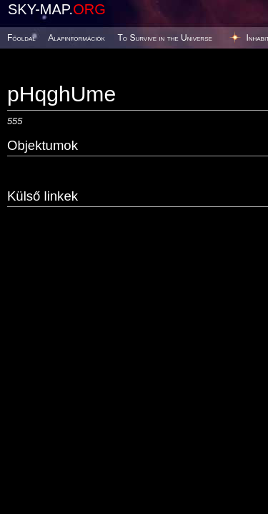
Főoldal (21, 38)
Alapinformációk (76, 38)
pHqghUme (61, 94)
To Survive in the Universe (165, 38)
